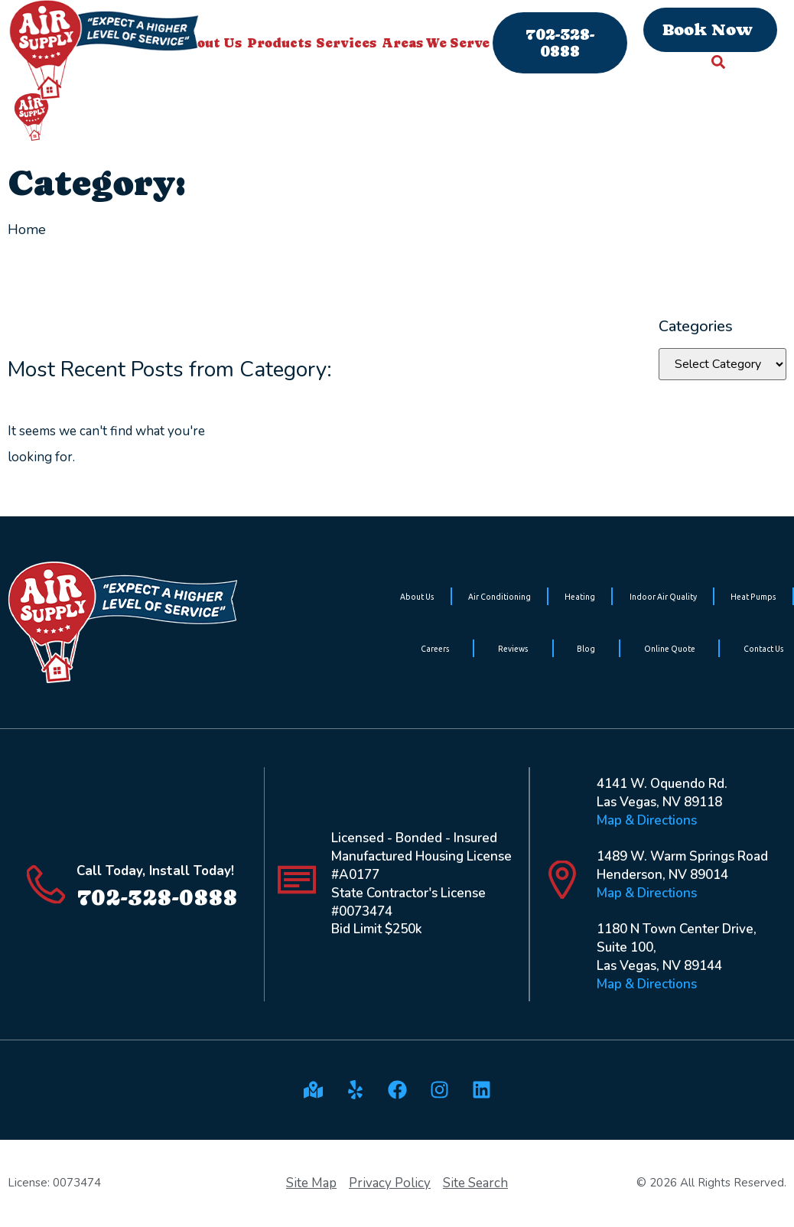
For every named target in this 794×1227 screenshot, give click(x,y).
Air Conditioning (499, 596)
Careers (435, 648)
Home (27, 229)
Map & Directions (647, 820)
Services (346, 42)
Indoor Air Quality (663, 596)
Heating (580, 596)
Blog (586, 648)
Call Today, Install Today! (155, 871)
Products (279, 42)
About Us (417, 596)
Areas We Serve (436, 42)
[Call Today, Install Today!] (46, 884)
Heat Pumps (753, 596)
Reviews (513, 648)
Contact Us (764, 648)
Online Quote (669, 648)
